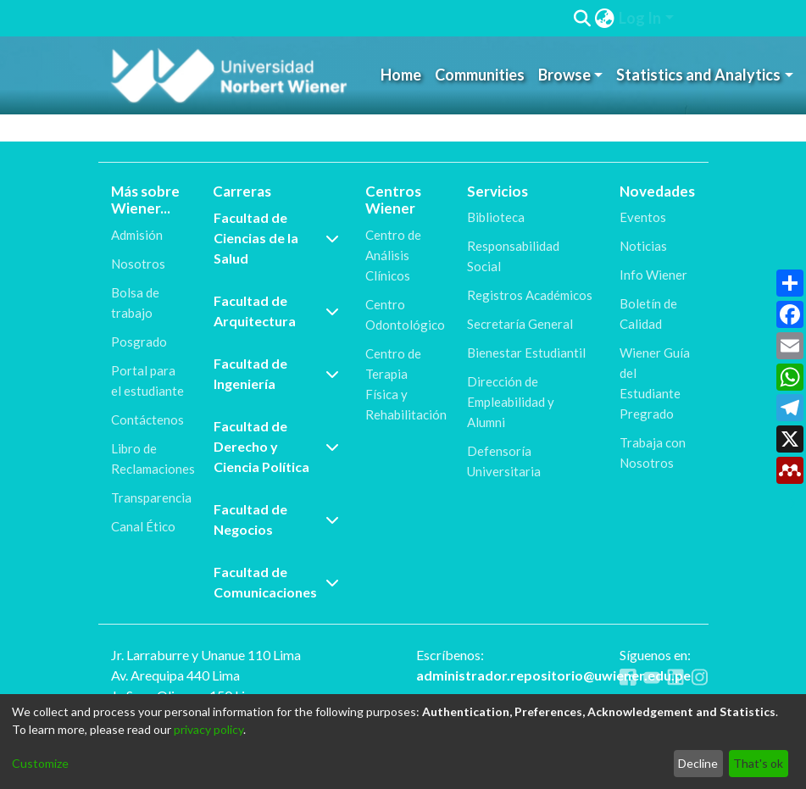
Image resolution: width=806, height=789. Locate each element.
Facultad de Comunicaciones (276, 582)
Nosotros (138, 263)
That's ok (758, 763)
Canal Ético (143, 526)
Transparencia (151, 497)
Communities (480, 74)
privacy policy (208, 729)
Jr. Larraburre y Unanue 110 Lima (206, 655)
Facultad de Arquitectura (276, 310)
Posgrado (139, 341)
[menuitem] (605, 18)
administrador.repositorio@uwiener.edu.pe (553, 675)
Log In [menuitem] (640, 17)
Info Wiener (653, 274)
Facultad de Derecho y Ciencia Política (276, 446)
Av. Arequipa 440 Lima (175, 675)
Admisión (137, 234)
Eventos (643, 217)
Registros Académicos (529, 295)
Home (401, 74)
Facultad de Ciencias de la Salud (276, 237)
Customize (40, 763)
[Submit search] (582, 18)
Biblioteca (496, 217)
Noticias (643, 245)
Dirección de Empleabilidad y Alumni (510, 402)
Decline (698, 763)
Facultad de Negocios (276, 519)
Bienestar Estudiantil (526, 352)
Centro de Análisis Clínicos (393, 255)
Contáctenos (147, 419)
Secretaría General (520, 323)
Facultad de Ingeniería (276, 373)
